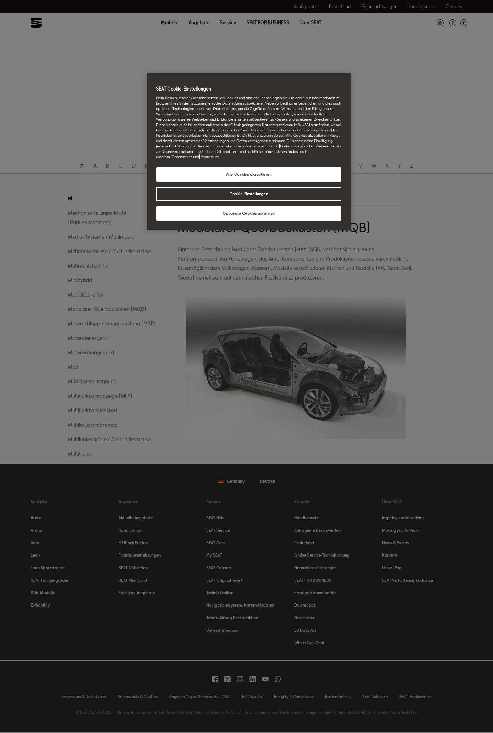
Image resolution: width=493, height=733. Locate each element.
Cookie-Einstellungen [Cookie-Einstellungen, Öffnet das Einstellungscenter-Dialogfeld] (249, 194)
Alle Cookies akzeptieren (249, 174)
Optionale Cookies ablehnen (249, 213)
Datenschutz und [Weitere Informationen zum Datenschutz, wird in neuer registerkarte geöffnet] (185, 157)
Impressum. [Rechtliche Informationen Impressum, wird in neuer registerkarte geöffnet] (210, 157)
